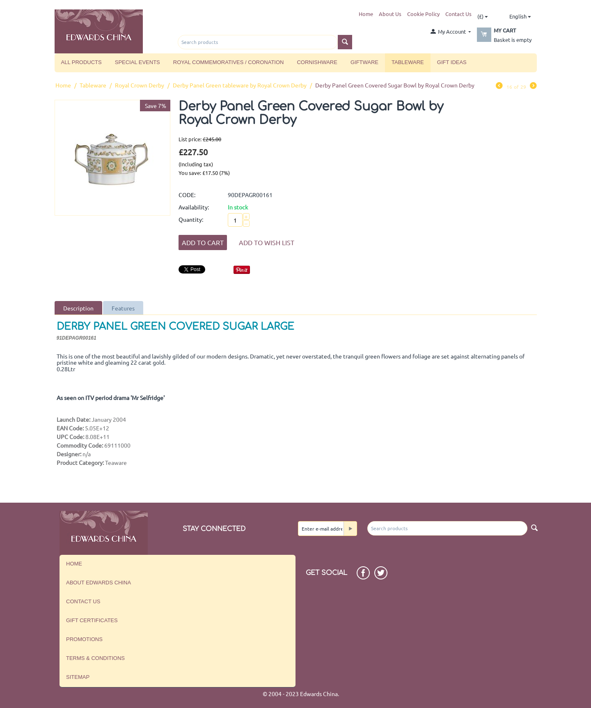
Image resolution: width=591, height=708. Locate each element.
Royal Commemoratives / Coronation (228, 62)
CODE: (187, 194)
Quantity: (191, 219)
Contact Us (458, 13)
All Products (81, 62)
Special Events (137, 62)
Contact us (83, 601)
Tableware (408, 62)
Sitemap (77, 677)
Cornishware (317, 62)
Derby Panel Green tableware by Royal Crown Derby (240, 85)
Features (123, 308)
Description (78, 308)
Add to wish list (266, 242)
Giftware (364, 62)
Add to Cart (203, 242)
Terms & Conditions (95, 658)
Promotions (84, 639)
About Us (390, 13)
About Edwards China (98, 582)
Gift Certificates (92, 620)
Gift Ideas (452, 62)
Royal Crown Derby (139, 85)
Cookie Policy (423, 13)
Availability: (194, 207)
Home (366, 13)
